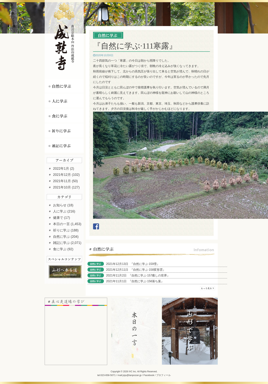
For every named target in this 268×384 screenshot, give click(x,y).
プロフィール (163, 375)
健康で (58, 218)
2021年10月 (62, 187)
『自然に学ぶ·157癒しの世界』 (149, 275)
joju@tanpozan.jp (132, 375)
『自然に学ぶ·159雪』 (145, 263)
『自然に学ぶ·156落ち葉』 (146, 281)
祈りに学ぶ (61, 230)
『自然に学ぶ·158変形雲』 (148, 269)
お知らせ (59, 205)
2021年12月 (62, 175)
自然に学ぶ (61, 237)
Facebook (148, 375)
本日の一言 (61, 224)
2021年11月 (62, 181)
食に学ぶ (59, 249)
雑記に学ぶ (61, 243)
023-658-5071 (108, 375)
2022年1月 (61, 168)
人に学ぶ (59, 211)
